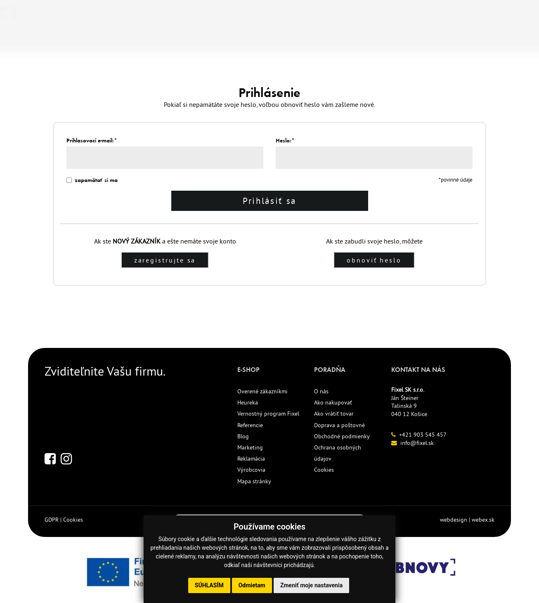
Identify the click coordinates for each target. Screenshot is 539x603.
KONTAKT (336, 40)
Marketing (250, 448)
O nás (321, 392)
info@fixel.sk (417, 443)
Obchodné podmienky (342, 437)
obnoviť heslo (374, 261)
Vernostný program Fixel (268, 415)
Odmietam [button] (252, 585)
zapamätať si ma (92, 180)
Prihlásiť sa (269, 201)
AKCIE (243, 40)
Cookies (324, 471)
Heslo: (285, 140)
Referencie (250, 426)
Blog (243, 437)
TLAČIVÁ (138, 40)
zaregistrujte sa (165, 261)
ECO (214, 40)
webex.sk (483, 520)
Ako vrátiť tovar (334, 415)
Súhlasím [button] (209, 585)
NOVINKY (180, 40)
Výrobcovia (251, 471)
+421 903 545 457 (423, 435)
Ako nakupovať (333, 403)
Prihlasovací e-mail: (91, 140)
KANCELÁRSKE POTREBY (70, 40)
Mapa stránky (254, 482)
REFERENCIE (287, 40)
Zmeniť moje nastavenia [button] (311, 585)
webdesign (453, 520)
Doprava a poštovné (339, 426)
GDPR (52, 520)
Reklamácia (251, 459)
